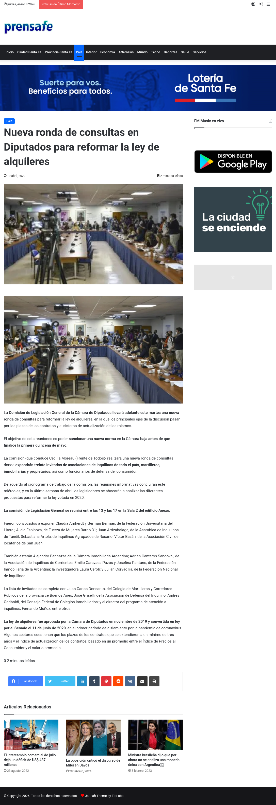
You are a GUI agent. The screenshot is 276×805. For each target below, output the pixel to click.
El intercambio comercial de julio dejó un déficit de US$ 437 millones (30, 760)
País (79, 52)
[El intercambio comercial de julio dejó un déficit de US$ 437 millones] (31, 735)
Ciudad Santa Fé (29, 52)
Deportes (170, 52)
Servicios (199, 52)
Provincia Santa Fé (58, 52)
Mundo (142, 52)
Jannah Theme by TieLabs (104, 796)
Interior (91, 52)
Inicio (10, 52)
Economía (107, 52)
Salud (185, 52)
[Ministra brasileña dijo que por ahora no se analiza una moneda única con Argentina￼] (155, 735)
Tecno (155, 52)
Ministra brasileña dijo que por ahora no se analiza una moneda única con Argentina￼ (154, 760)
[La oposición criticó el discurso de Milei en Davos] (93, 738)
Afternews (126, 52)
